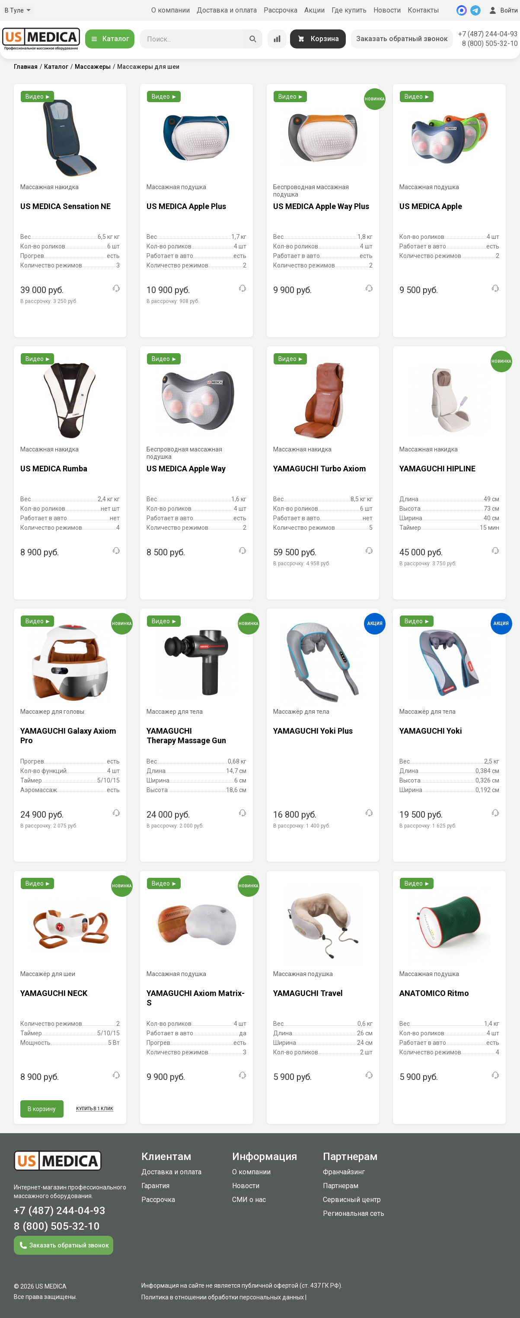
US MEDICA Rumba (53, 468)
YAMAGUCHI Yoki (430, 730)
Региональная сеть (353, 1213)
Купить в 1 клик (94, 1108)
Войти (503, 10)
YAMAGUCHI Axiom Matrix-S (196, 998)
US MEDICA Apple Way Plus (321, 206)
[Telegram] (475, 10)
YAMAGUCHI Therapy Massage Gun (186, 735)
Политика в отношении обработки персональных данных (222, 1297)
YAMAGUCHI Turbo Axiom (319, 468)
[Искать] (252, 38)
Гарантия (155, 1186)
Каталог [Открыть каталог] (109, 39)
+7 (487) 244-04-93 (488, 34)
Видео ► (38, 96)
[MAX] (461, 10)
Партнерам (340, 1186)
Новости (387, 10)
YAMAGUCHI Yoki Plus (313, 730)
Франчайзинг (344, 1172)
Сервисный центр (352, 1200)
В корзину (42, 1108)
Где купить (349, 10)
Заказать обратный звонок (402, 39)
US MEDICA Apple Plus (186, 206)
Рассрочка (280, 10)
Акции (314, 10)
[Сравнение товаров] (277, 38)
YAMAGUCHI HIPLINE (437, 468)
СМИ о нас (249, 1200)
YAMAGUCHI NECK (53, 993)
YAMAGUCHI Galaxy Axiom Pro (68, 735)
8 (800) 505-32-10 (490, 43)
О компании (170, 10)
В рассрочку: (48, 301)
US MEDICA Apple (430, 206)
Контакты (423, 10)
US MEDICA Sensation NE (65, 206)
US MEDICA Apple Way (186, 468)
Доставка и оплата (227, 10)
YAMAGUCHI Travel (308, 993)
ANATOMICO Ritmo (434, 993)
